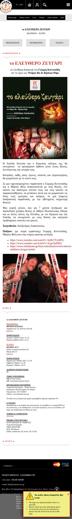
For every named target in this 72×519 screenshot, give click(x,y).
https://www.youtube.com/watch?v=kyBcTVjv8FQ (36, 240)
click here (10, 416)
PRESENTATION (12, 43)
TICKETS (59, 43)
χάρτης (9, 331)
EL (17, 5)
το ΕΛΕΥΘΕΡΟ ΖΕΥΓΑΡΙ (36, 29)
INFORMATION (36, 43)
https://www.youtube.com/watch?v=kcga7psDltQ (36, 243)
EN (21, 5)
